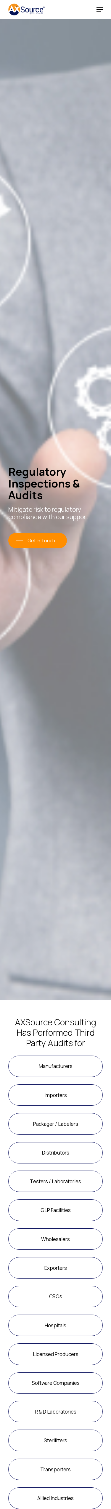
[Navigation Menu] (99, 9)
